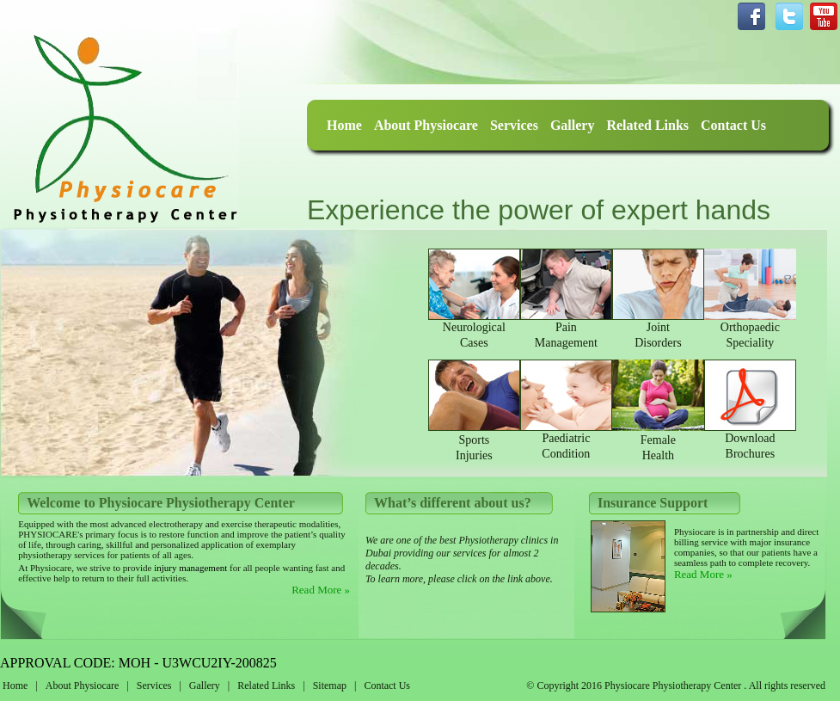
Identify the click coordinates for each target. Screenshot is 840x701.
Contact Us (733, 125)
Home (344, 125)
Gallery (572, 125)
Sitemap (329, 685)
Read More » (320, 589)
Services (514, 125)
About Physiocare (426, 125)
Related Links (647, 125)
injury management (189, 568)
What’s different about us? (452, 502)
